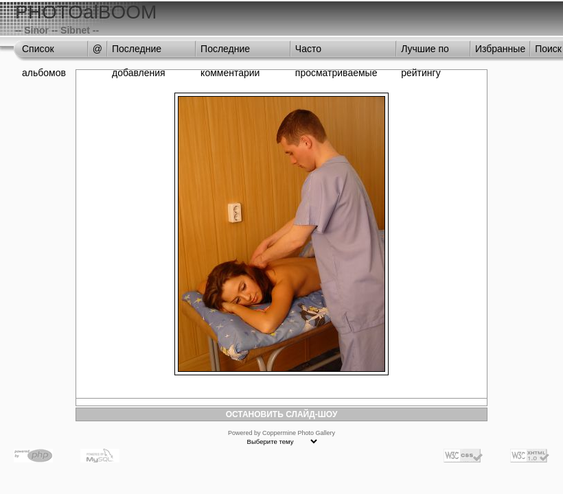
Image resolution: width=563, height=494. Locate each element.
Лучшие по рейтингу (425, 52)
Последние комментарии (230, 52)
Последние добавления (138, 52)
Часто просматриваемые (336, 52)
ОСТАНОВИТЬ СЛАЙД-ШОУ (282, 414)
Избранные (500, 48)
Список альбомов (44, 52)
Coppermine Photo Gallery (298, 433)
